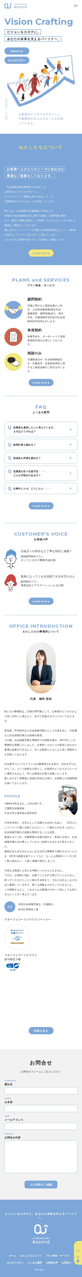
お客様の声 (52, 1262)
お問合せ (66, 1262)
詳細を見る (41, 1030)
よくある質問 (35, 1262)
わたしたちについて (30, 1255)
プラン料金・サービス (57, 1255)
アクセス (39, 1269)
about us (17, 51)
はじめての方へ (15, 1262)
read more (41, 253)
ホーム (12, 1255)
